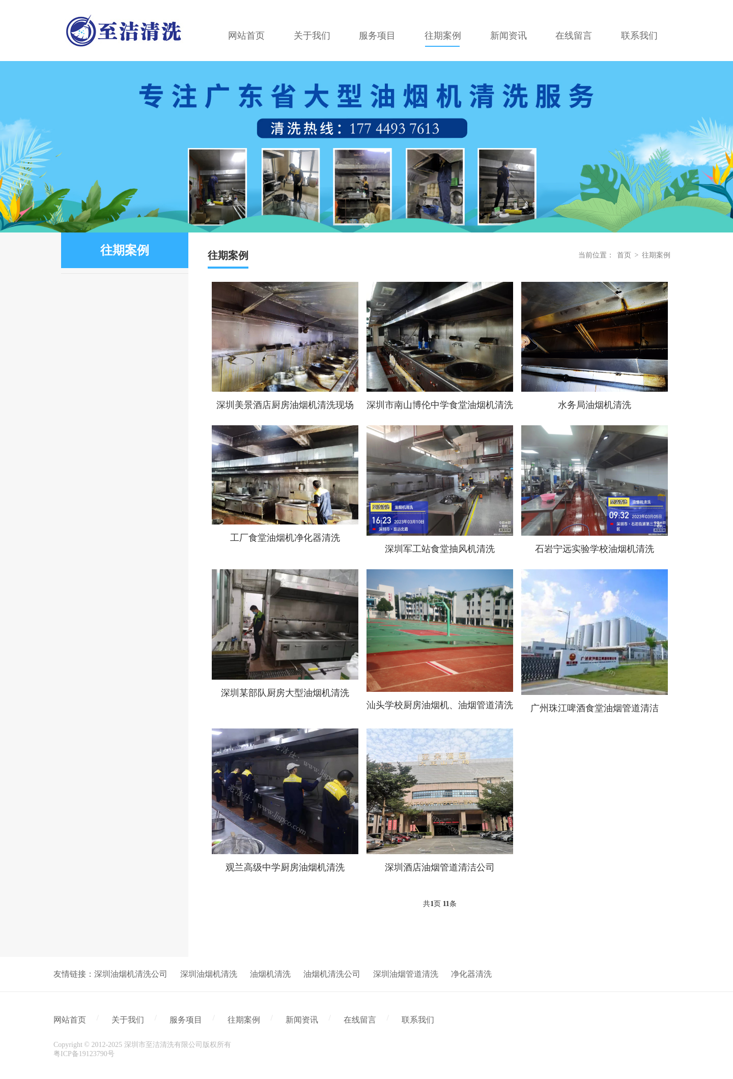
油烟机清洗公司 (331, 974)
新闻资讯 (302, 1019)
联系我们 (418, 1019)
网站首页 (69, 1019)
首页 (624, 255)
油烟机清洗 (270, 974)
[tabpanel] (366, 146)
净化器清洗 (471, 974)
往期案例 (656, 255)
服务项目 (186, 1019)
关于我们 (127, 1019)
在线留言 (360, 1019)
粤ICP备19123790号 (84, 1054)
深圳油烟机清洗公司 (130, 974)
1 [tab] (366, 224)
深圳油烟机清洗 (208, 974)
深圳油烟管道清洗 (405, 974)
